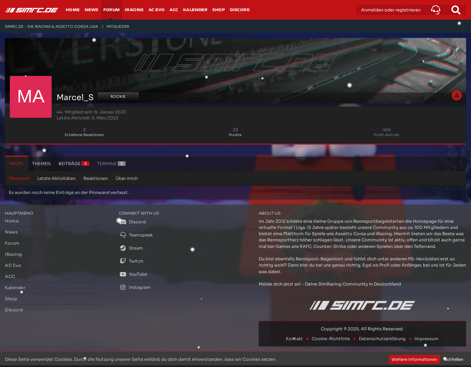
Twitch (131, 261)
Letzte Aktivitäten (56, 178)
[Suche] (456, 10)
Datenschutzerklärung (382, 338)
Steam (131, 248)
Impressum (426, 338)
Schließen (453, 359)
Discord (132, 222)
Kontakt (294, 338)
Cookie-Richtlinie (331, 338)
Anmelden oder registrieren (391, 10)
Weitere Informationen (414, 359)
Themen (41, 163)
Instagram (134, 287)
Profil (16, 163)
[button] (436, 10)
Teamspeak (136, 235)
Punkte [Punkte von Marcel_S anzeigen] (235, 134)
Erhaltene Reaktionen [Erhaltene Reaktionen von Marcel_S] (84, 134)
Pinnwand (19, 178)
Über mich (126, 178)
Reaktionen (95, 178)
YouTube (133, 274)
